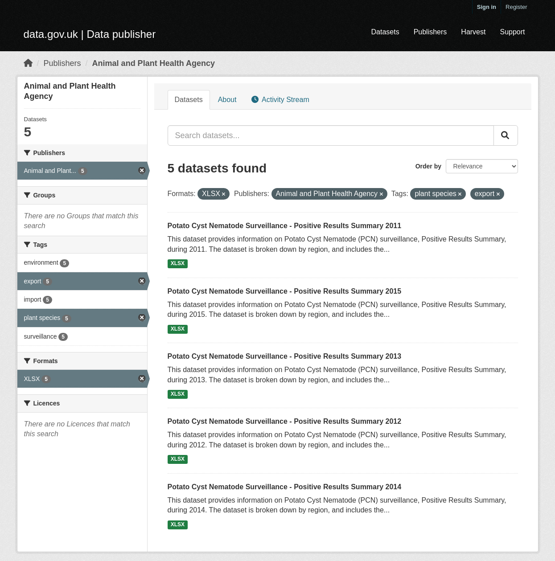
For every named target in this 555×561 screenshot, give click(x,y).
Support (512, 32)
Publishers (430, 32)
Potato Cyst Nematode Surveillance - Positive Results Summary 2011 (285, 225)
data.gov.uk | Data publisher (90, 34)
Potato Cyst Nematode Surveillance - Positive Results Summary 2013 (285, 356)
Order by (428, 166)
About (227, 99)
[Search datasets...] (331, 135)
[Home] (28, 63)
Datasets (385, 32)
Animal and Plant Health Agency (153, 63)
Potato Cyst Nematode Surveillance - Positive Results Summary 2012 (285, 421)
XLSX (178, 264)
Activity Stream (280, 99)
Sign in (486, 7)
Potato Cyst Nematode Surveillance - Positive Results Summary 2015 (285, 291)
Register (516, 7)
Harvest (473, 32)
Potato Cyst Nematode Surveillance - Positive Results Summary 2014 (285, 487)
